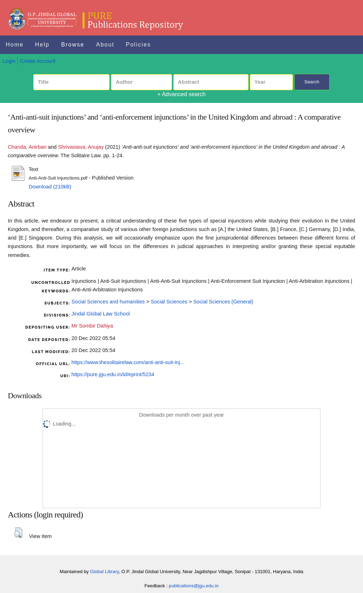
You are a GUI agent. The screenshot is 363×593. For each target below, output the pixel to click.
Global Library (104, 571)
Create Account (37, 61)
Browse (72, 45)
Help (42, 45)
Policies (138, 45)
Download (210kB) (50, 187)
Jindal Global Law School (101, 314)
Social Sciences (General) (223, 301)
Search (312, 81)
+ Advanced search (181, 94)
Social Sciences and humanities (108, 301)
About (105, 45)
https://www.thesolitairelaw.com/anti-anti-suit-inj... (128, 362)
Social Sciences (169, 301)
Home (15, 45)
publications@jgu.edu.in (193, 585)
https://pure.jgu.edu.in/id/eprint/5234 (113, 374)
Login (8, 61)
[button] (18, 532)
